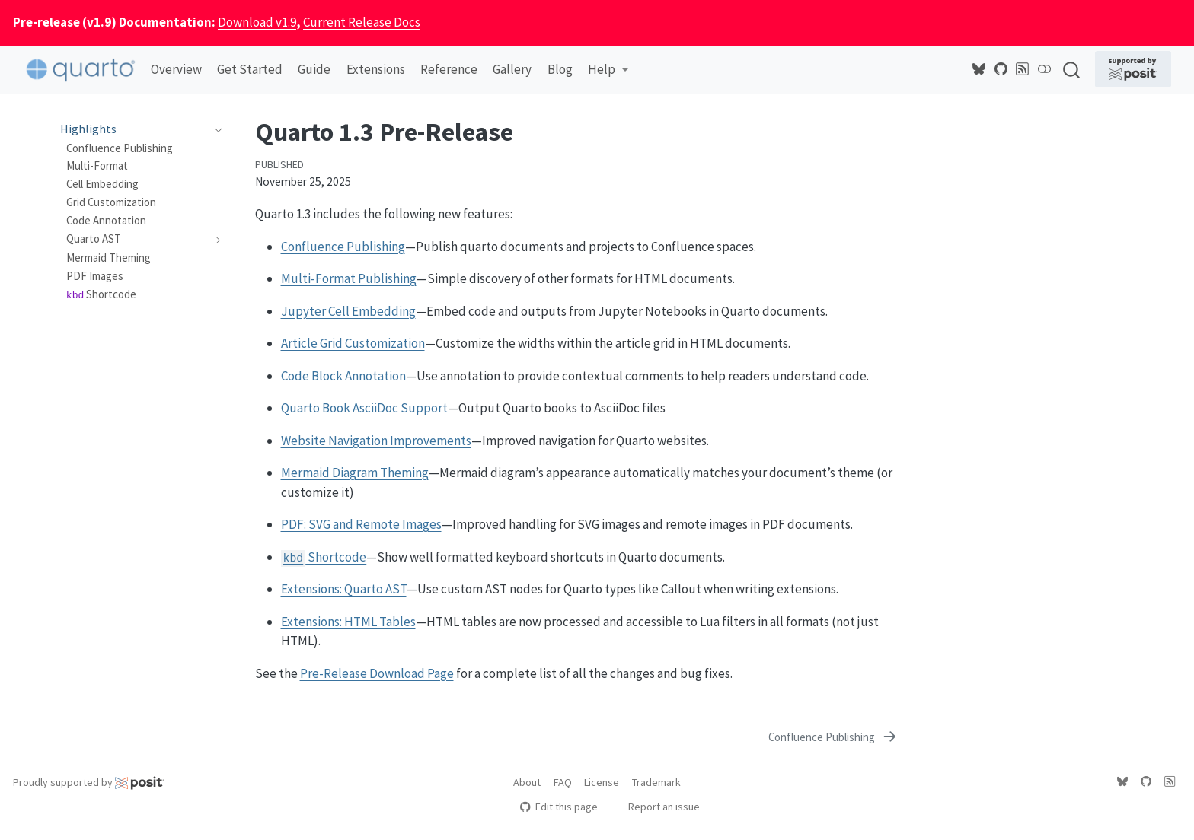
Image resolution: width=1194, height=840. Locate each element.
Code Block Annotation (343, 376)
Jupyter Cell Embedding (348, 311)
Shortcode (324, 557)
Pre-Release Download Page (377, 673)
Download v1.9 (257, 22)
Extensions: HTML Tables (348, 621)
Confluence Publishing (343, 246)
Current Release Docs (361, 22)
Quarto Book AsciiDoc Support (364, 407)
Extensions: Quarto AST (344, 589)
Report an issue (657, 806)
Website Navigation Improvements (376, 440)
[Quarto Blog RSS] (1023, 69)
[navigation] (215, 129)
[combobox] (1072, 70)
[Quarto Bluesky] (979, 69)
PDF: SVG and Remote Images (361, 524)
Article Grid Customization (353, 343)
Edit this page (558, 806)
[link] (608, 70)
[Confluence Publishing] (833, 737)
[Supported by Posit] (1133, 69)
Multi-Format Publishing (349, 278)
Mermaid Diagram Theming (355, 472)
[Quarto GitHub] (1001, 69)
